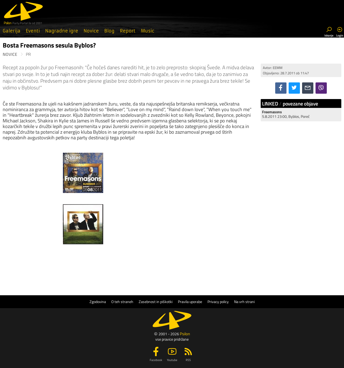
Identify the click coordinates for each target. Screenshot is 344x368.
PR (28, 54)
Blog (109, 31)
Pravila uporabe (190, 302)
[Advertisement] (301, 206)
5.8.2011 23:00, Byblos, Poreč (286, 114)
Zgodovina (97, 302)
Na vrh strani (244, 302)
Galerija (11, 31)
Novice (91, 31)
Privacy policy (218, 302)
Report (127, 31)
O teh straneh (122, 302)
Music (147, 31)
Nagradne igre (61, 31)
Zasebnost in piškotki (156, 302)
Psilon (185, 334)
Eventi (33, 31)
